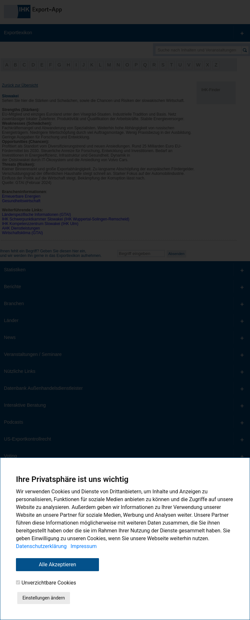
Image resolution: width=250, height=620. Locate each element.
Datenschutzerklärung (41, 546)
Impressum (84, 546)
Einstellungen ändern (43, 597)
